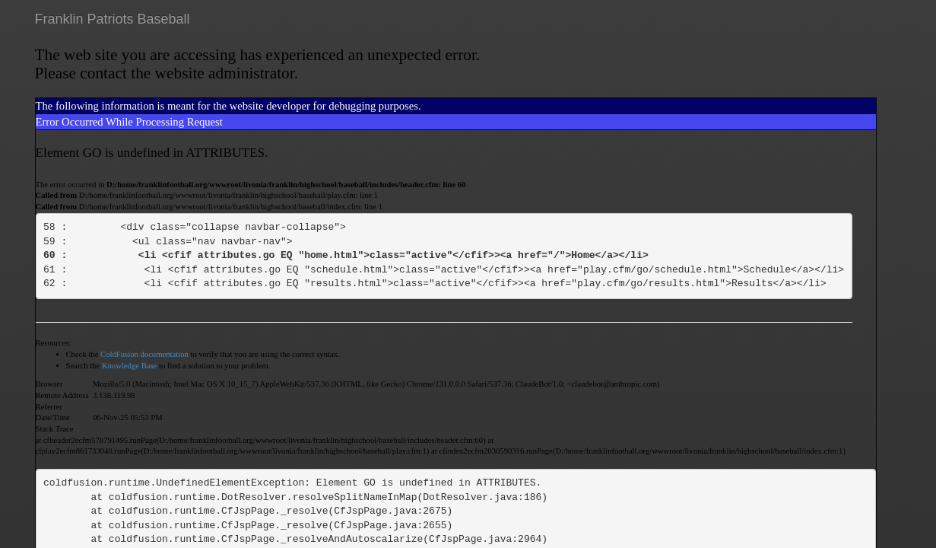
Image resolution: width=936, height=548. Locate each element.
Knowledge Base (129, 366)
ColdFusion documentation (144, 354)
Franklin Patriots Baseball (112, 19)
